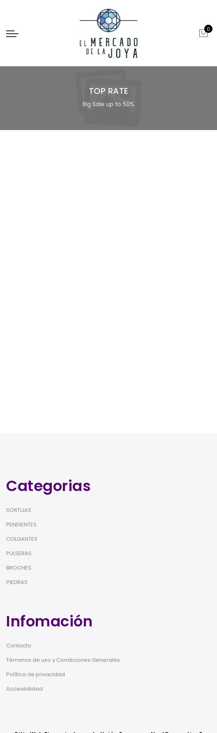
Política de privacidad (35, 674)
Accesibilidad (24, 689)
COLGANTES (21, 539)
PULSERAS (19, 553)
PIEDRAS (17, 582)
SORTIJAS (18, 510)
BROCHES (18, 568)
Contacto (18, 645)
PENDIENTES (21, 524)
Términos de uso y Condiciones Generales (63, 660)
